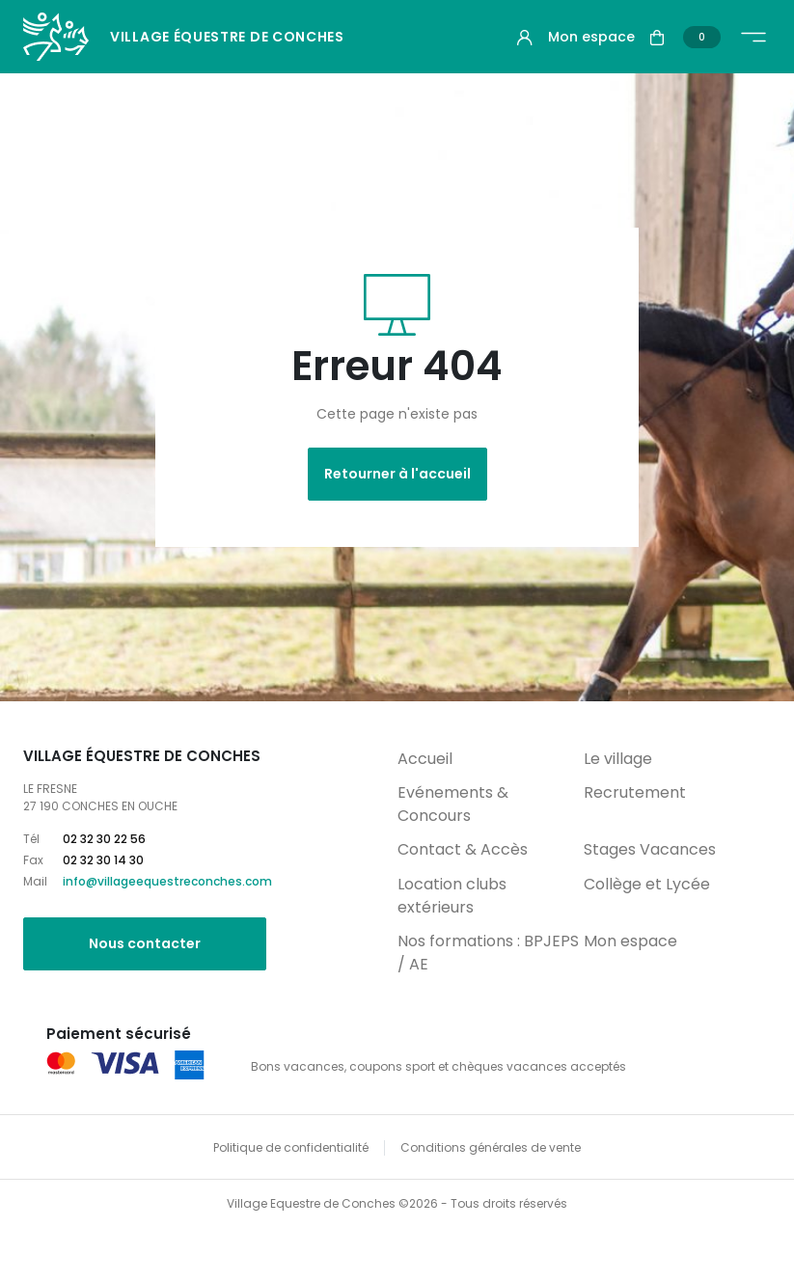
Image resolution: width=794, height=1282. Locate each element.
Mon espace (630, 941)
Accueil (424, 759)
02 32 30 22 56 (104, 839)
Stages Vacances (650, 849)
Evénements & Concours (452, 804)
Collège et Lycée (647, 884)
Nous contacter (145, 943)
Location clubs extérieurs (452, 895)
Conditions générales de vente (490, 1148)
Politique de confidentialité (291, 1148)
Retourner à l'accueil (397, 473)
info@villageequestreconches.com (167, 881)
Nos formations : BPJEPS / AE (488, 952)
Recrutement (635, 792)
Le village (618, 759)
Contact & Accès (462, 849)
